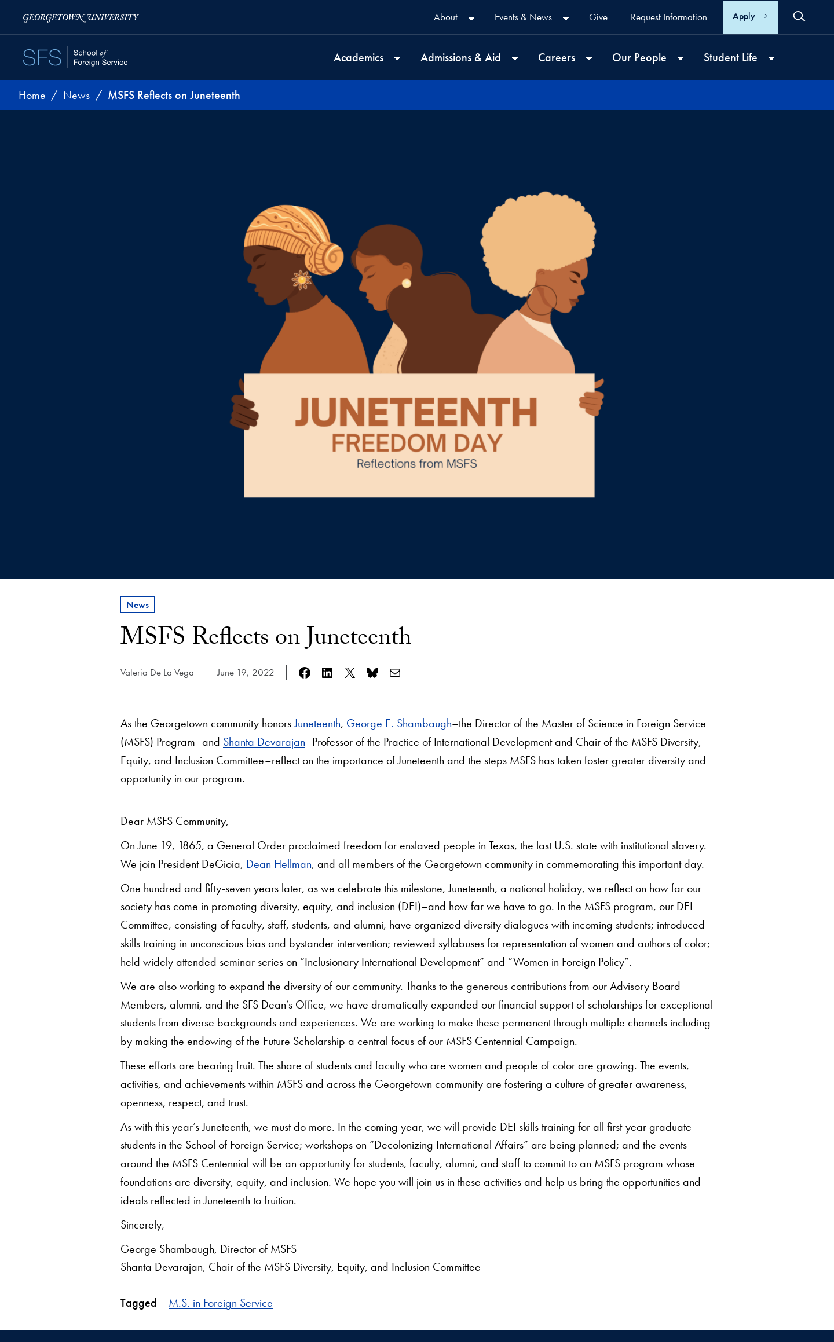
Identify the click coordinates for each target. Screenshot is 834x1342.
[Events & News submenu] (566, 18)
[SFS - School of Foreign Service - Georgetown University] (75, 57)
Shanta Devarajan (264, 741)
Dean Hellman (279, 863)
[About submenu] (471, 18)
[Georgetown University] (81, 17)
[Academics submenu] (397, 58)
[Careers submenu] (589, 58)
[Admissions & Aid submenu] (515, 58)
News (137, 604)
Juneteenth (317, 723)
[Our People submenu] (680, 58)
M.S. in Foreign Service (221, 1302)
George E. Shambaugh (399, 723)
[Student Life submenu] (771, 58)
